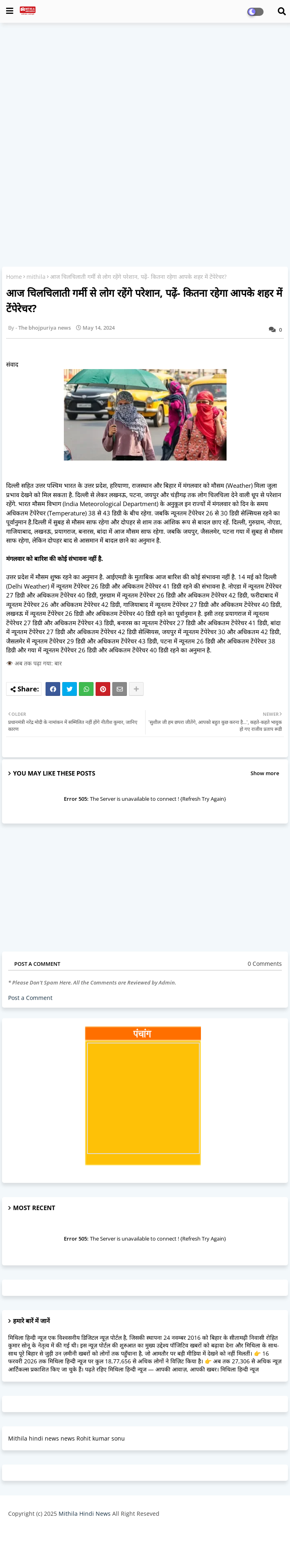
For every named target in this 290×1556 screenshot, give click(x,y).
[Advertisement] (145, 88)
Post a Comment (30, 998)
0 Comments (265, 963)
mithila (36, 276)
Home (14, 276)
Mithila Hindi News (85, 1513)
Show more (265, 773)
